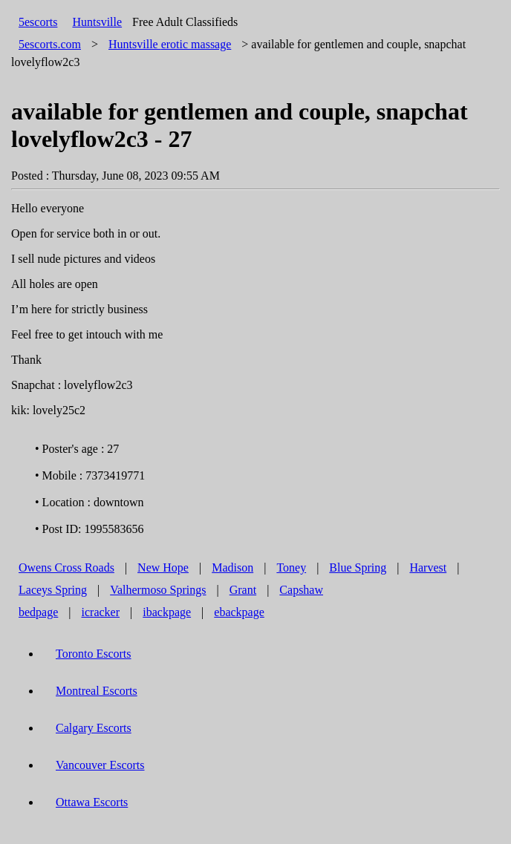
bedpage (38, 612)
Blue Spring (357, 567)
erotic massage (169, 44)
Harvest (427, 567)
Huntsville (97, 22)
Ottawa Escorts (92, 802)
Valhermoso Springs (158, 589)
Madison (232, 567)
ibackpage (167, 612)
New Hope (163, 567)
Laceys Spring (53, 589)
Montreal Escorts (96, 690)
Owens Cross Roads (66, 567)
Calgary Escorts (93, 728)
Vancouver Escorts (100, 765)
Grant (243, 589)
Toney (291, 567)
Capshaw (301, 589)
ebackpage (239, 612)
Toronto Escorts (93, 653)
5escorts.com (50, 44)
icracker (101, 612)
